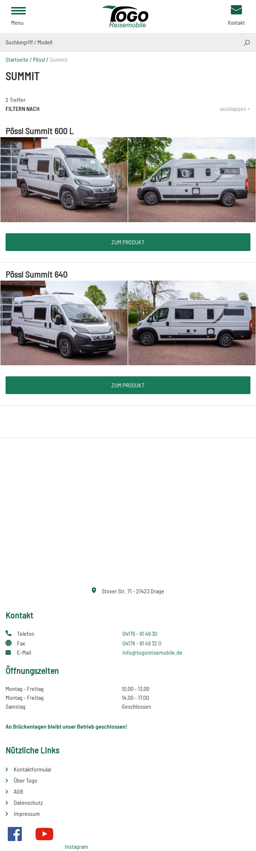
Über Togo (25, 780)
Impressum (27, 813)
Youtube (44, 834)
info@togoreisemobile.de (152, 652)
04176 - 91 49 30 (139, 633)
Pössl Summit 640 (36, 274)
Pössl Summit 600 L (40, 130)
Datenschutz (28, 802)
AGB (18, 791)
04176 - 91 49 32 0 (141, 643)
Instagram (76, 846)
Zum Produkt (128, 241)
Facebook (15, 834)
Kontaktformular (32, 769)
